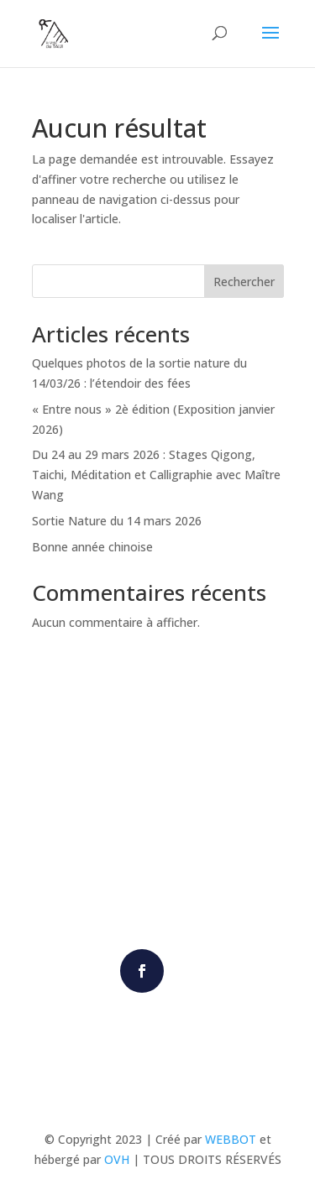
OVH (116, 1159)
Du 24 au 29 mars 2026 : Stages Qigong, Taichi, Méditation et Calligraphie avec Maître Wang (156, 474)
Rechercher (244, 282)
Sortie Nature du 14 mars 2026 (117, 521)
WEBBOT (230, 1139)
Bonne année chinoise (92, 547)
